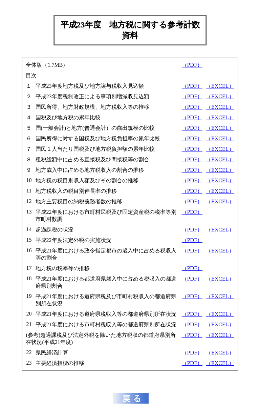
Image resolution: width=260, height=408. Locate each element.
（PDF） (192, 65)
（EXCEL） (220, 86)
